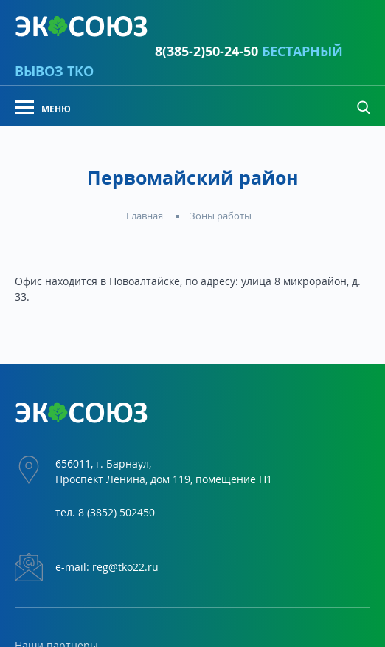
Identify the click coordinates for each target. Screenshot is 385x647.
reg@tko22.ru (125, 567)
